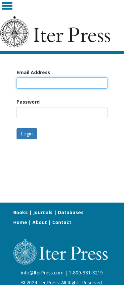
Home (20, 222)
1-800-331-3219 (86, 272)
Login (27, 133)
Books (20, 212)
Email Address (33, 72)
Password (28, 102)
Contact (61, 222)
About (39, 222)
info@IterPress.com (42, 272)
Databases (71, 212)
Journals (43, 212)
